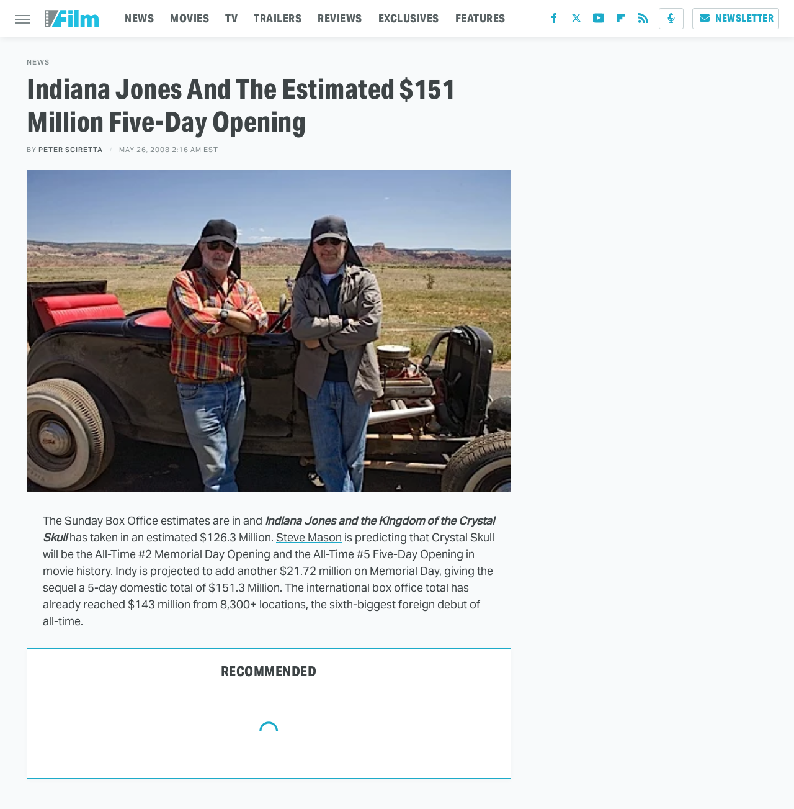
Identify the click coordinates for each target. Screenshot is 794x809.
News (38, 62)
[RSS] (643, 21)
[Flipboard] (621, 21)
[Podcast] (671, 18)
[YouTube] (598, 21)
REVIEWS (340, 18)
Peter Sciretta (70, 149)
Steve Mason (309, 537)
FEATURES (480, 18)
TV (231, 18)
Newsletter (736, 18)
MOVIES (189, 18)
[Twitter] (576, 21)
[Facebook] (554, 21)
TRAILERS (277, 18)
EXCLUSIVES (408, 18)
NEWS (139, 18)
